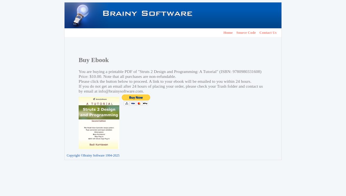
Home (228, 32)
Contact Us (268, 32)
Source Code (246, 32)
